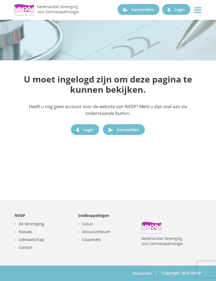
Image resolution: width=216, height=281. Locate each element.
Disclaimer (142, 273)
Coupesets (91, 239)
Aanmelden (138, 9)
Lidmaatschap (31, 239)
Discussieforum (96, 231)
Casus (87, 223)
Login (176, 9)
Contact (25, 247)
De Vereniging (31, 223)
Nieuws (25, 231)
